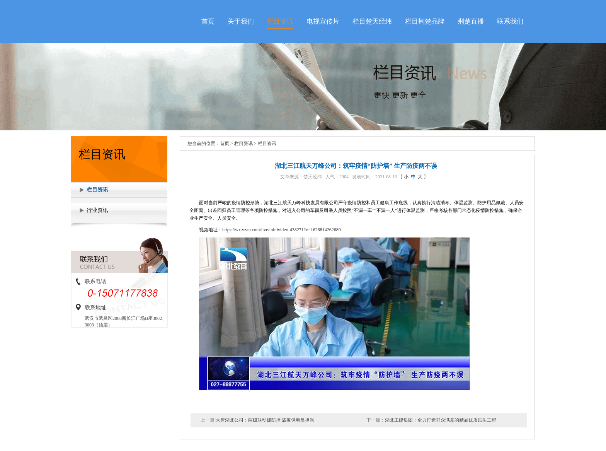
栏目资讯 (280, 21)
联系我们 (510, 21)
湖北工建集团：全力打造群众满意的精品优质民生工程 (440, 420)
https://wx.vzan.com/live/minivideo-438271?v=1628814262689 (281, 229)
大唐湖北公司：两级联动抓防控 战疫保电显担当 (265, 420)
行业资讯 (97, 210)
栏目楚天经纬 (372, 21)
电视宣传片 (322, 21)
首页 (207, 21)
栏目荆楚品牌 (424, 21)
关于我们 (241, 21)
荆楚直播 (471, 21)
